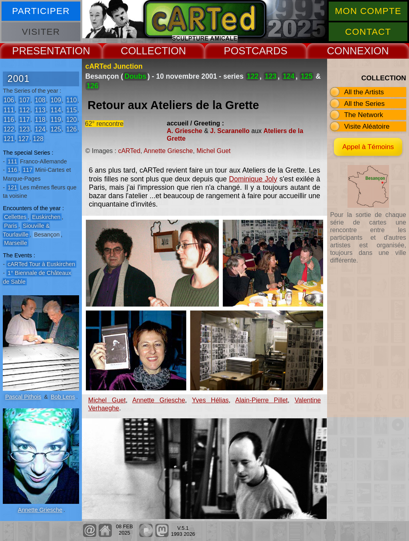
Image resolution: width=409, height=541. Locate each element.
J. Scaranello (230, 130)
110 (71, 100)
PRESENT (36, 50)
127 (23, 138)
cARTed (129, 150)
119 (55, 119)
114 (55, 109)
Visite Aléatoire (366, 126)
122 (9, 128)
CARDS (270, 50)
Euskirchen (46, 217)
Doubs (135, 76)
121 (9, 138)
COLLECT (144, 50)
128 (38, 138)
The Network (363, 115)
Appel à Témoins (368, 147)
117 (24, 119)
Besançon (47, 234)
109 (55, 100)
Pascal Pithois (23, 397)
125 (55, 128)
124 (40, 128)
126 (71, 128)
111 (9, 109)
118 (40, 119)
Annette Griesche (40, 510)
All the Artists (364, 92)
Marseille (15, 243)
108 (40, 100)
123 (24, 128)
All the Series (364, 103)
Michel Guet (213, 150)
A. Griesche (185, 130)
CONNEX (349, 50)
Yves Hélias (210, 400)
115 (71, 109)
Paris (10, 226)
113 (40, 109)
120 (71, 119)
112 (24, 109)
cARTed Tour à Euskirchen (41, 264)
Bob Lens (63, 397)
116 (9, 119)
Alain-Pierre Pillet (261, 400)
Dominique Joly (253, 179)
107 (24, 100)
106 (9, 100)
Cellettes (15, 217)
